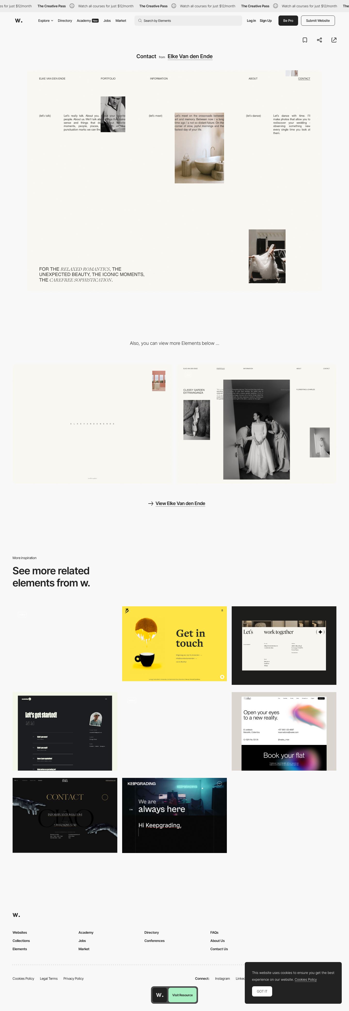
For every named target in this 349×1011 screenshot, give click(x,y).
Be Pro (288, 20)
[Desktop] (92, 424)
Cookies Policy (23, 978)
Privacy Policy (73, 978)
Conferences (154, 941)
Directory (65, 20)
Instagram (222, 978)
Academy (88, 20)
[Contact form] (65, 645)
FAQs (214, 932)
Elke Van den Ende (190, 56)
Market (121, 20)
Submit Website (318, 20)
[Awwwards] (18, 21)
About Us (217, 941)
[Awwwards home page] (159, 995)
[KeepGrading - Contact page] (174, 815)
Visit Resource (182, 995)
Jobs (107, 20)
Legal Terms (49, 978)
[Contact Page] (284, 645)
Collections (21, 941)
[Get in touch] (174, 643)
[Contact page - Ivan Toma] (65, 815)
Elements (20, 949)
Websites (20, 932)
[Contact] (174, 731)
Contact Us (219, 949)
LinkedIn (242, 978)
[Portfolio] (256, 424)
